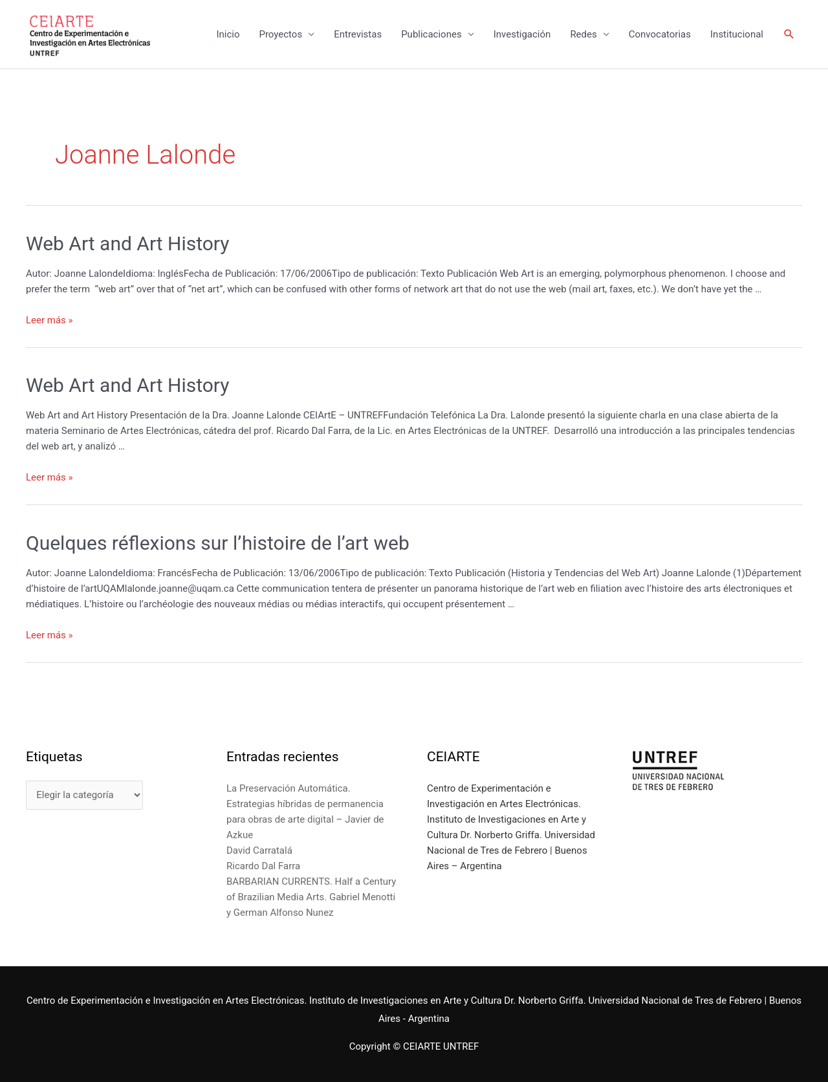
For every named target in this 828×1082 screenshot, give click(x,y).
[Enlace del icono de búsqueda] (789, 34)
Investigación (522, 34)
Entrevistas (358, 34)
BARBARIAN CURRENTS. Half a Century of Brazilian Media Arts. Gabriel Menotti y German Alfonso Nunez (311, 897)
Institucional (736, 34)
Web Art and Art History (128, 243)
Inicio (227, 34)
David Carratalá (259, 850)
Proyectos (280, 34)
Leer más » (49, 320)
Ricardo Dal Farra (263, 866)
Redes (583, 34)
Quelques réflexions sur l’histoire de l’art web (217, 543)
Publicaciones (431, 34)
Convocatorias (660, 34)
